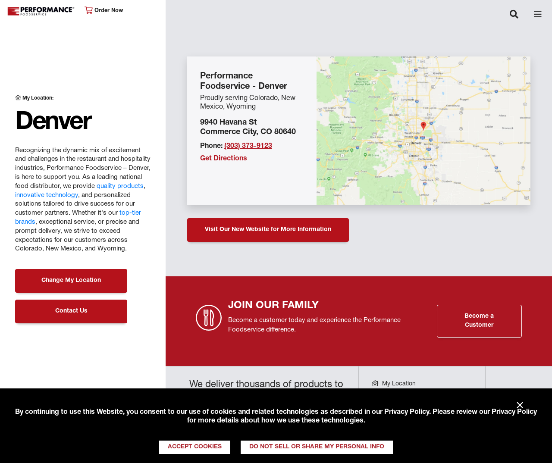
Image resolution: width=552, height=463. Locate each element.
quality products (120, 186)
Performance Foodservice (41, 11)
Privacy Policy (406, 412)
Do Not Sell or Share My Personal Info (316, 447)
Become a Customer (479, 320)
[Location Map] (423, 130)
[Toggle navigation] (514, 15)
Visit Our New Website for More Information (268, 230)
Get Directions (223, 159)
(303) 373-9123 (248, 146)
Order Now (104, 10)
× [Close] (520, 406)
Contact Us (71, 311)
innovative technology (46, 195)
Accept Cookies (195, 447)
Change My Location (71, 281)
